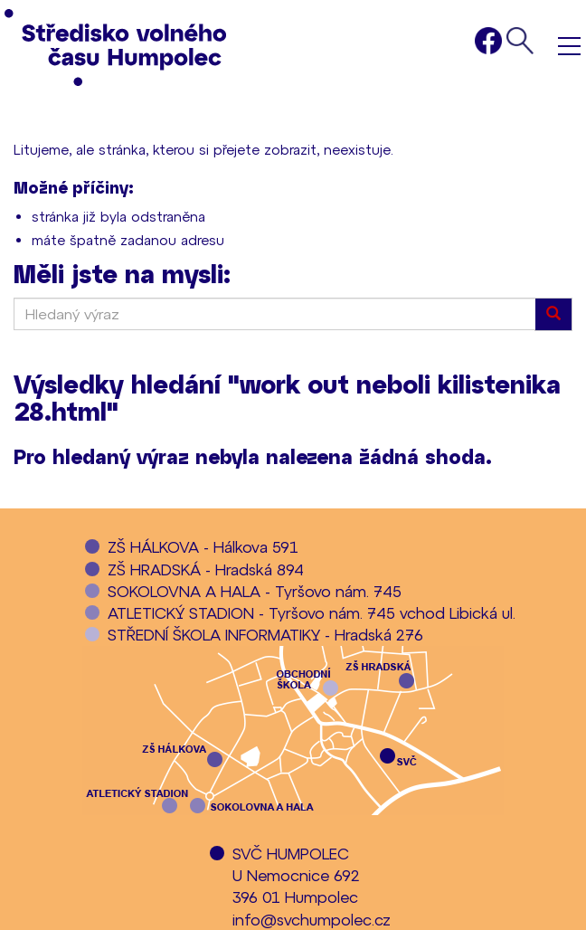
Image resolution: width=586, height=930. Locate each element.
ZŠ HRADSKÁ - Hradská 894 (206, 569)
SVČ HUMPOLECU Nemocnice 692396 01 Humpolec (296, 875)
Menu (569, 45)
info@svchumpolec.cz (311, 919)
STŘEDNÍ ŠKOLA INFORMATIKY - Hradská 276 (265, 634)
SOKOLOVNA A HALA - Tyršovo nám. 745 (255, 591)
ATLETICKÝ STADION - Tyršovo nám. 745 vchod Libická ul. (311, 612)
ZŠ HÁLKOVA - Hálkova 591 (203, 546)
